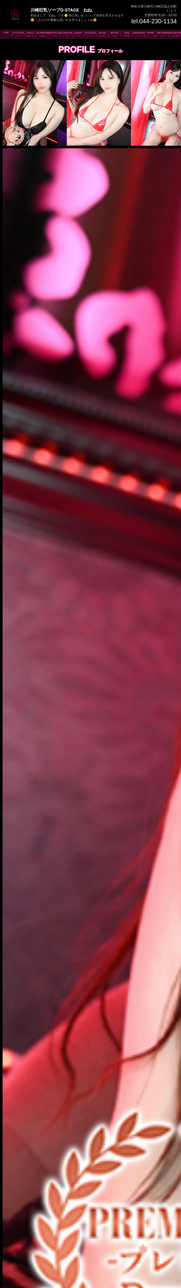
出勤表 (53, 1261)
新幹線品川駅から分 (70, 1021)
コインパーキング (59, 1082)
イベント (91, 1261)
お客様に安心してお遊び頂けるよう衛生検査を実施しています (90, 1176)
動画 (127, 1261)
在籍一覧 (41, 1261)
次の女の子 (161, 930)
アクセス (104, 1261)
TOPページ (13, 1261)
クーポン (78, 1261)
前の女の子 (20, 930)
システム (28, 1261)
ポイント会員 (166, 1261)
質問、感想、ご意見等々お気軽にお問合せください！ (121, 1136)
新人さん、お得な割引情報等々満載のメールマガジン (59, 1136)
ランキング (149, 1261)
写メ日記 (117, 1261)
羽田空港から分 (24, 1021)
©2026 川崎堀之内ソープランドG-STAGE (61, 1285)
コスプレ (64, 1261)
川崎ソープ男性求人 (98, 1218)
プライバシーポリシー (90, 1279)
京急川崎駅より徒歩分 (25, 1052)
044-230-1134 (36, 994)
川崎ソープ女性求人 (82, 1218)
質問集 (136, 1261)
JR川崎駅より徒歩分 (70, 1036)
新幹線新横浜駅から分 (25, 1036)
